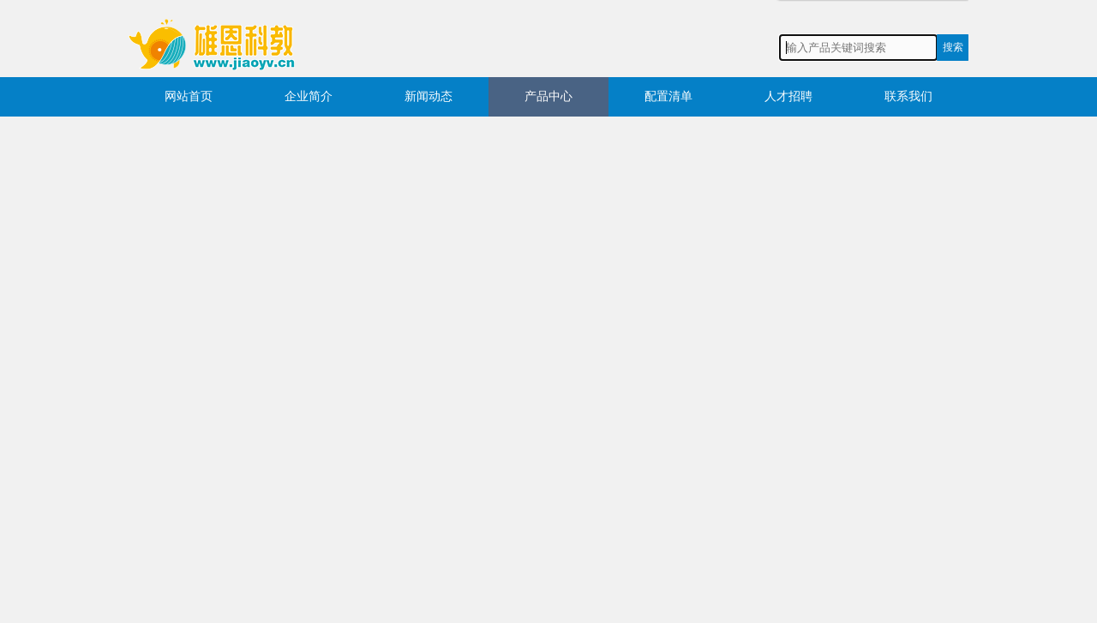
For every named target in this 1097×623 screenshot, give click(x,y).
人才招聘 (788, 96)
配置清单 (668, 96)
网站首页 (189, 96)
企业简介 (309, 96)
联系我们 (908, 96)
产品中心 (548, 96)
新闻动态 (429, 96)
